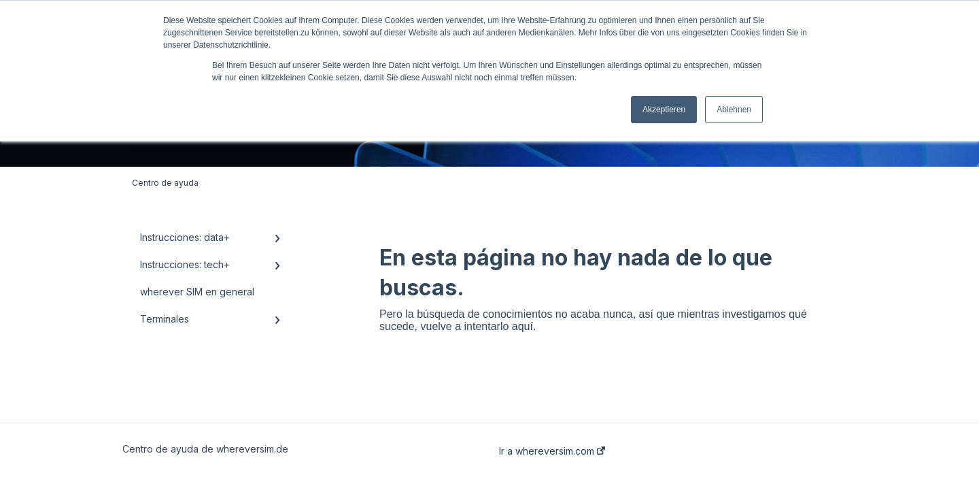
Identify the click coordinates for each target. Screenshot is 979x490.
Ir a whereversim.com (552, 451)
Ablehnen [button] (734, 109)
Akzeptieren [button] (663, 109)
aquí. (524, 326)
